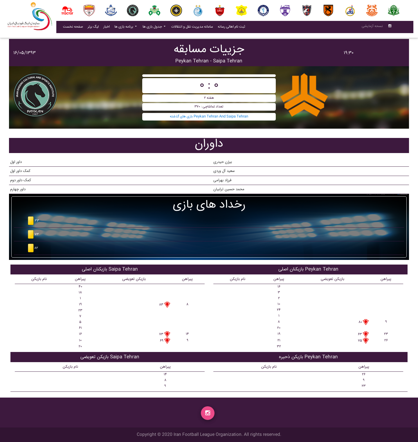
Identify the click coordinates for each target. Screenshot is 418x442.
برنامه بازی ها (124, 28)
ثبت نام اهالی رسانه (232, 28)
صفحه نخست (73, 28)
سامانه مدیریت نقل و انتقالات (193, 28)
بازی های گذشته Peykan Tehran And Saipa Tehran (209, 116)
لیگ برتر (93, 28)
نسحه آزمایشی (372, 27)
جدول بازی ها (153, 28)
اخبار (107, 28)
